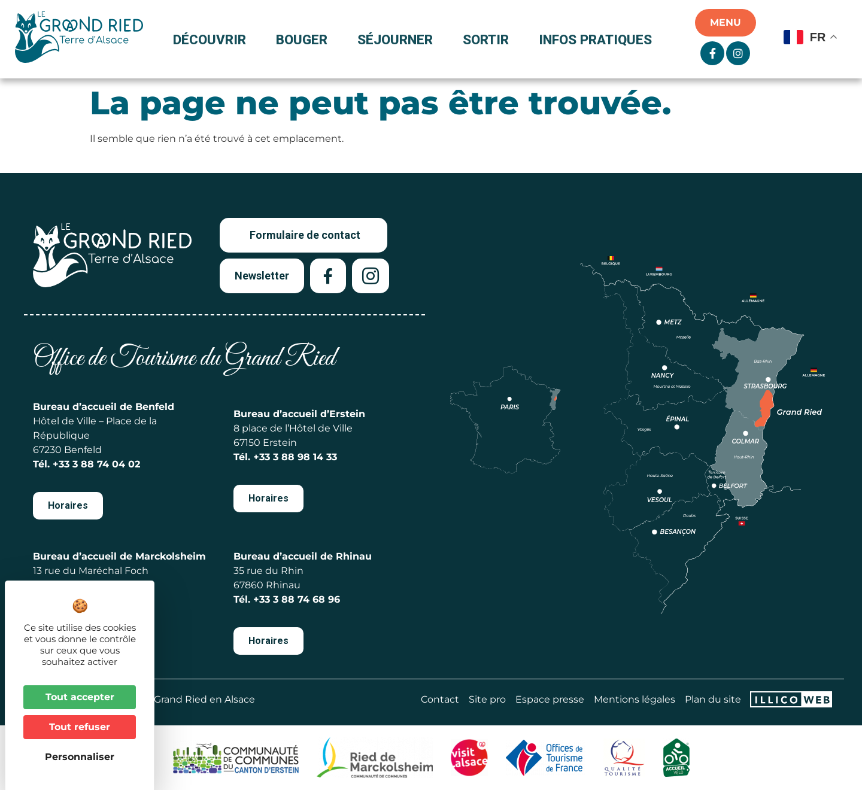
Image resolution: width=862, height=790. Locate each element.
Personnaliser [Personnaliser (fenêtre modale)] (79, 756)
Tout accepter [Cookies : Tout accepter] (79, 697)
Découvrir (212, 39)
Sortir (489, 39)
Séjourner (398, 39)
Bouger (304, 39)
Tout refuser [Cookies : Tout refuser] (79, 727)
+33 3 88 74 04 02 (96, 464)
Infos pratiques (595, 39)
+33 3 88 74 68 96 (296, 599)
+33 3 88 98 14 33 (295, 457)
